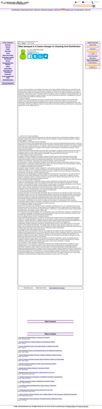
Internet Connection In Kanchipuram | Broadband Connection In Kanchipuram (41, 377)
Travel (8, 53)
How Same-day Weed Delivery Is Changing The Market (34, 337)
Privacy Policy (71, 406)
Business (8, 45)
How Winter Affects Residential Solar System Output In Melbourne (38, 385)
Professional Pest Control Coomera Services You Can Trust (36, 390)
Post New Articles (79, 9)
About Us (87, 2)
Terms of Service (83, 406)
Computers (8, 74)
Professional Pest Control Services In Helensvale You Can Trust (36, 372)
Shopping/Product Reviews (7, 63)
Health (8, 49)
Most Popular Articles (27, 9)
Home (78, 2)
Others (24, 43)
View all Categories (8, 83)
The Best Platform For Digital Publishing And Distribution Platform (37, 342)
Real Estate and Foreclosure (7, 71)
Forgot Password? (93, 56)
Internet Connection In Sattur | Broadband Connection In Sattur (37, 381)
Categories (37, 9)
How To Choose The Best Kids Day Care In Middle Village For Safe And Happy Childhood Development (48, 394)
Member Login (69, 9)
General (8, 47)
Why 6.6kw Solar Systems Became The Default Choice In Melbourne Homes (41, 398)
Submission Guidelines (47, 9)
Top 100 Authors (16, 9)
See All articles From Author (57, 288)
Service (8, 61)
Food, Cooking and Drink (8, 77)
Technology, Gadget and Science (8, 58)
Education (8, 51)
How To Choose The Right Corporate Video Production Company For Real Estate (41, 359)
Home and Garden (7, 55)
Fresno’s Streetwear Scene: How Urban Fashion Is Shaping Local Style (38, 346)
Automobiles (8, 68)
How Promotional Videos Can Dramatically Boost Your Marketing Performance (40, 350)
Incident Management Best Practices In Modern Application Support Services (40, 355)
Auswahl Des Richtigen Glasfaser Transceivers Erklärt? (34, 368)
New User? (93, 58)
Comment (30, 52)
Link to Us (87, 9)
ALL (18, 43)
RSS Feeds (60, 9)
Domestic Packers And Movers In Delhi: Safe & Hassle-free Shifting (37, 363)
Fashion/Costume (8, 80)
